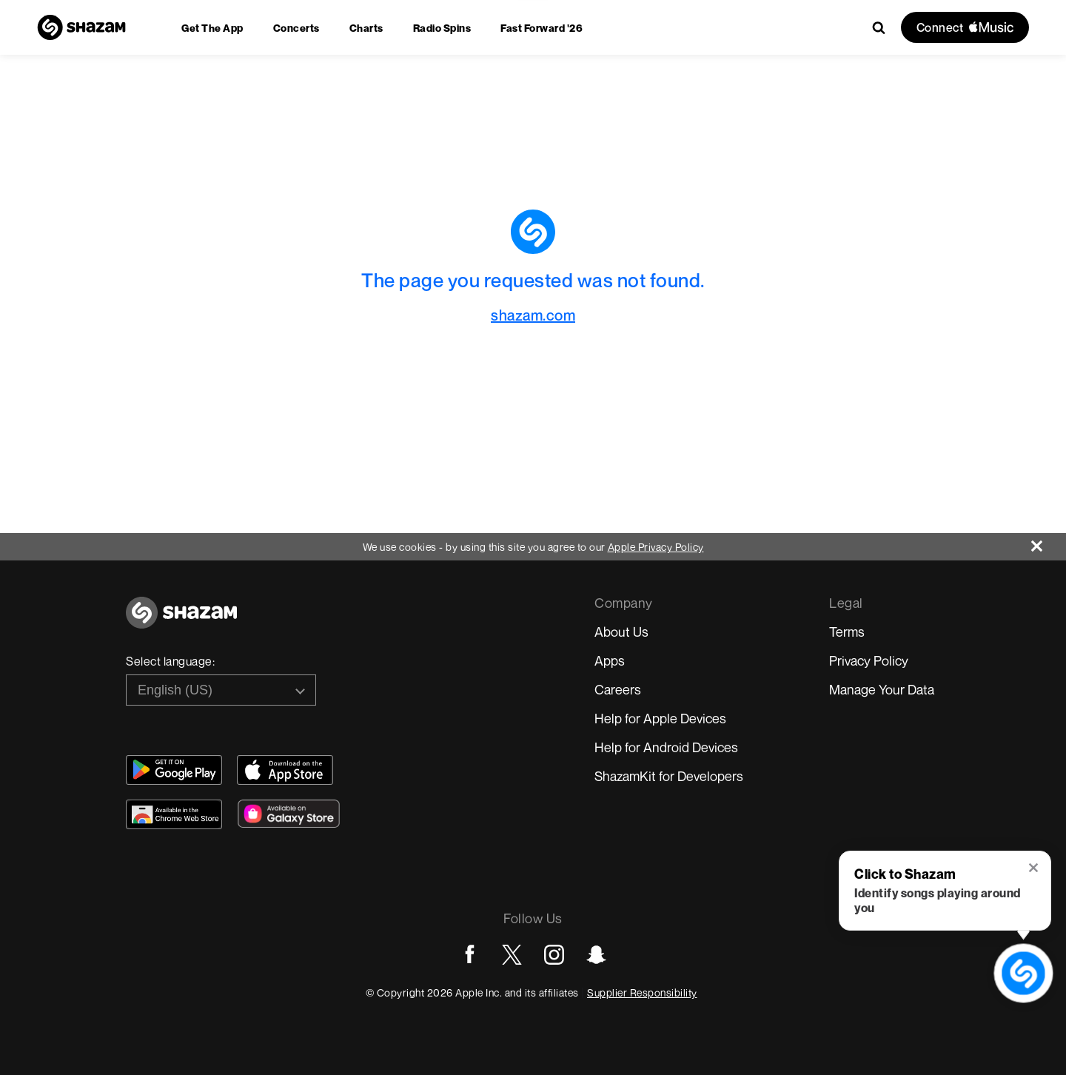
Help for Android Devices (666, 747)
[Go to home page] (181, 621)
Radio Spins (442, 27)
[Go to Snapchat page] (596, 955)
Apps (609, 660)
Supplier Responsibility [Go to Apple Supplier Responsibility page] (642, 992)
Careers (617, 689)
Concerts (296, 27)
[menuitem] (212, 27)
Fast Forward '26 (541, 27)
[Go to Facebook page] (470, 955)
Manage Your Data (881, 689)
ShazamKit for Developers (668, 776)
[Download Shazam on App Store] (285, 770)
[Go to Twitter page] (512, 955)
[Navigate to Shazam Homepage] (81, 27)
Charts (366, 27)
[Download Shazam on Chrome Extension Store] (174, 814)
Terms (847, 631)
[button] (1034, 869)
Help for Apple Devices (660, 718)
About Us (621, 631)
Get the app (212, 27)
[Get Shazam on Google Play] (174, 770)
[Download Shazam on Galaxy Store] (289, 814)
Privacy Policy (868, 660)
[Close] (1048, 542)
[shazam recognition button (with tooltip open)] (1023, 973)
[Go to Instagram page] (554, 955)
